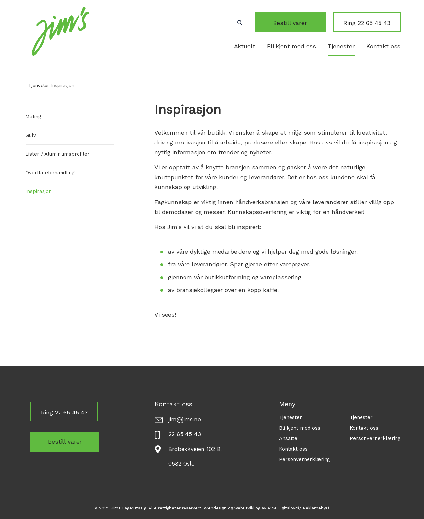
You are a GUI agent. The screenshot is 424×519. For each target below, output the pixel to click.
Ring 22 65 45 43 (367, 22)
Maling (33, 117)
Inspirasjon (39, 191)
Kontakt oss (383, 46)
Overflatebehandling (50, 173)
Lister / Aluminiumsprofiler (58, 154)
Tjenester (341, 46)
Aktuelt (244, 46)
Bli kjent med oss (291, 46)
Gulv (31, 135)
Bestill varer (298, 22)
